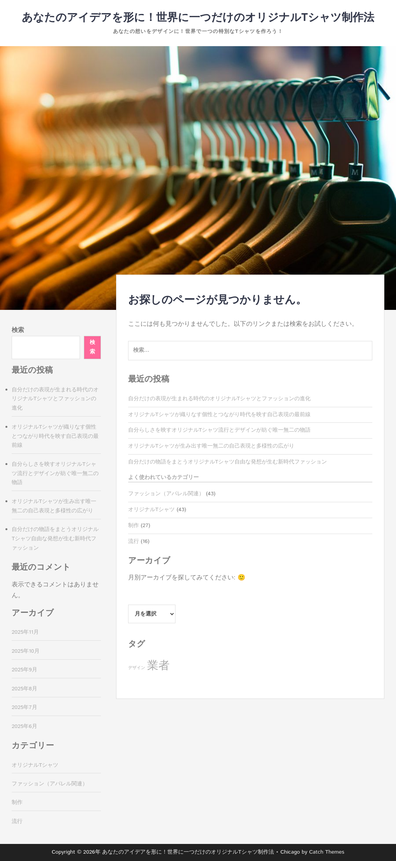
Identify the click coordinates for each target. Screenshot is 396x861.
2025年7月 (24, 707)
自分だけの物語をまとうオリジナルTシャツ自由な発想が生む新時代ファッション (227, 462)
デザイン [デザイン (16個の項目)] (136, 668)
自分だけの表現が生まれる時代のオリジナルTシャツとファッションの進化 (219, 399)
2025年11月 (25, 632)
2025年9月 (24, 670)
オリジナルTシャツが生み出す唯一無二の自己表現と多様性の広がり (211, 446)
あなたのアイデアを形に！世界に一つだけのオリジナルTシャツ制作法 (198, 18)
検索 (18, 330)
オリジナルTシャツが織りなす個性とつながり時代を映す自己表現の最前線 (219, 414)
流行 (133, 541)
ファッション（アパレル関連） (166, 494)
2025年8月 (24, 689)
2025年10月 (26, 651)
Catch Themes (326, 852)
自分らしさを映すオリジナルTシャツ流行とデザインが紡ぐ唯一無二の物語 (219, 430)
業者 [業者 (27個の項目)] (158, 665)
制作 (133, 525)
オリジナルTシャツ (151, 509)
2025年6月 (24, 726)
